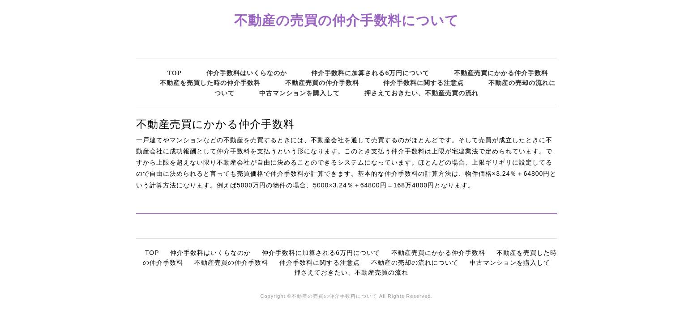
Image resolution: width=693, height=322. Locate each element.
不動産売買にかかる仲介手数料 (501, 72)
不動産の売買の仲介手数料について (346, 20)
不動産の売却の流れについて (414, 262)
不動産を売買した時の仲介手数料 (210, 82)
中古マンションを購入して (299, 93)
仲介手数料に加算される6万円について (370, 72)
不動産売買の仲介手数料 (322, 82)
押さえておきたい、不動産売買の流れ (421, 93)
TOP (174, 72)
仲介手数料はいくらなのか (246, 72)
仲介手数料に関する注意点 (423, 82)
